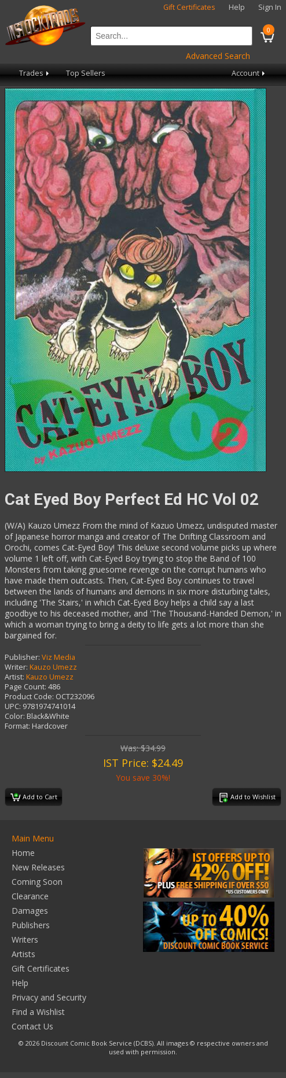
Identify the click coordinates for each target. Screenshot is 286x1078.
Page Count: (25, 687)
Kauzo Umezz (53, 667)
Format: (17, 726)
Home (23, 852)
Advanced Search (218, 55)
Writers (25, 939)
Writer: (16, 667)
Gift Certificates (189, 7)
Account (249, 73)
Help (237, 7)
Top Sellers (85, 73)
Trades (35, 73)
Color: (15, 716)
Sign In (269, 7)
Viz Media (58, 657)
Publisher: (22, 657)
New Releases (38, 867)
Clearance (30, 896)
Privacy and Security (49, 997)
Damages (30, 910)
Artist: (14, 677)
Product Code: (29, 697)
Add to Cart (33, 797)
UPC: (13, 706)
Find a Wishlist (38, 1011)
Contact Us (32, 1026)
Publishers (31, 925)
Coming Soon (37, 881)
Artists (23, 953)
